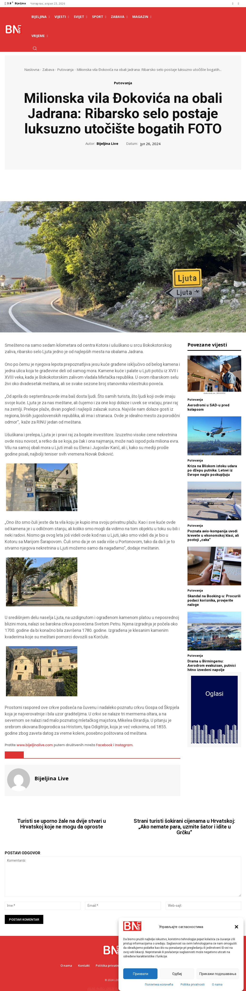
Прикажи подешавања (217, 974)
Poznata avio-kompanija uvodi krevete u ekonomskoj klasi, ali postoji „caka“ (213, 535)
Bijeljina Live (107, 143)
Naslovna (31, 69)
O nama (217, 984)
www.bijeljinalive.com (35, 745)
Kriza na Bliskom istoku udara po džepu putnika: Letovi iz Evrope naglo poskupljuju (212, 470)
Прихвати (140, 974)
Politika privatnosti (193, 984)
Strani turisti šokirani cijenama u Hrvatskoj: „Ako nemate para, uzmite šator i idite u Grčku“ (184, 826)
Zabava (48, 69)
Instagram (124, 745)
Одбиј (177, 974)
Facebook (104, 745)
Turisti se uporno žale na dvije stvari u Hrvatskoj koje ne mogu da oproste (61, 824)
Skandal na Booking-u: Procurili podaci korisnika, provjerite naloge (214, 600)
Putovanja (65, 69)
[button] (236, 926)
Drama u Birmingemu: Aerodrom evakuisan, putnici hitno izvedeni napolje (211, 665)
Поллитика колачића (159, 984)
